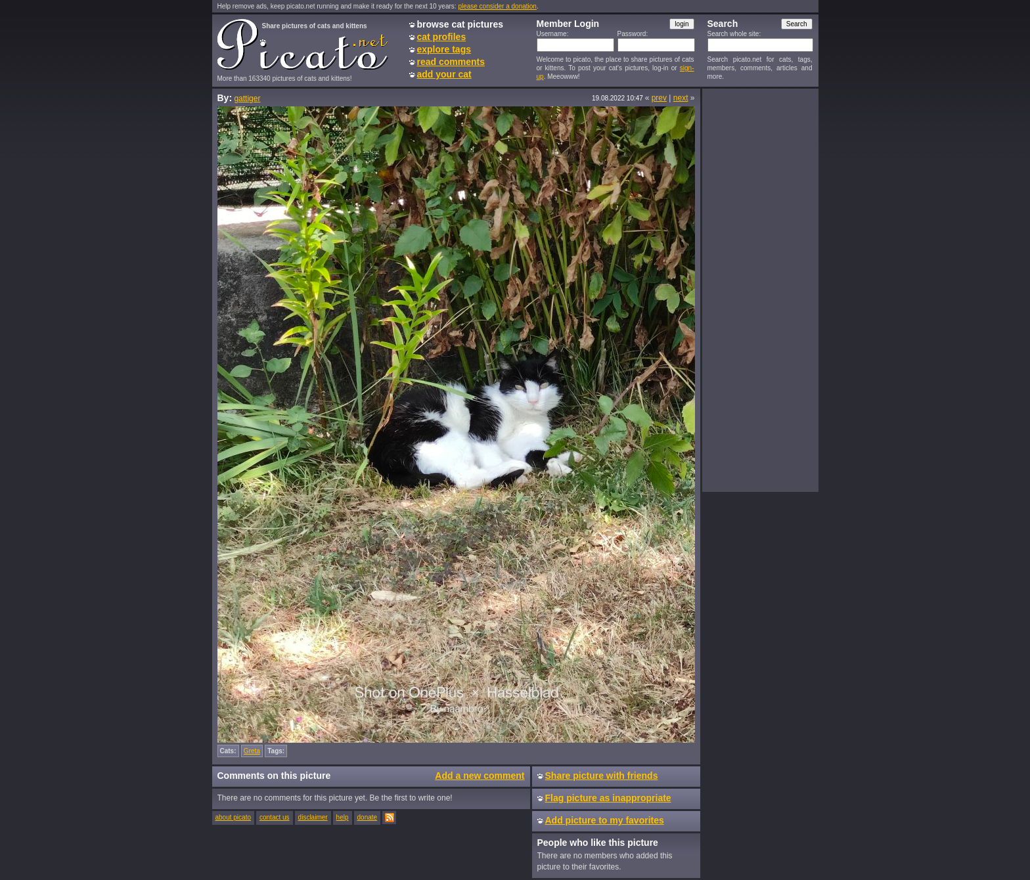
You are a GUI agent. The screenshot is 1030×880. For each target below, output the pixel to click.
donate (367, 817)
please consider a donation (497, 6)
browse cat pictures (460, 24)
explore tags (444, 49)
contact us (274, 817)
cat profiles (441, 37)
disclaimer (313, 817)
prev (659, 97)
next (680, 97)
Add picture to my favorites (604, 820)
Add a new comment (479, 775)
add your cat (444, 74)
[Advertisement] (760, 290)
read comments (451, 61)
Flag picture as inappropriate (608, 798)
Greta (252, 751)
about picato (233, 817)
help (342, 817)
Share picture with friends (601, 775)
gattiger (247, 98)
